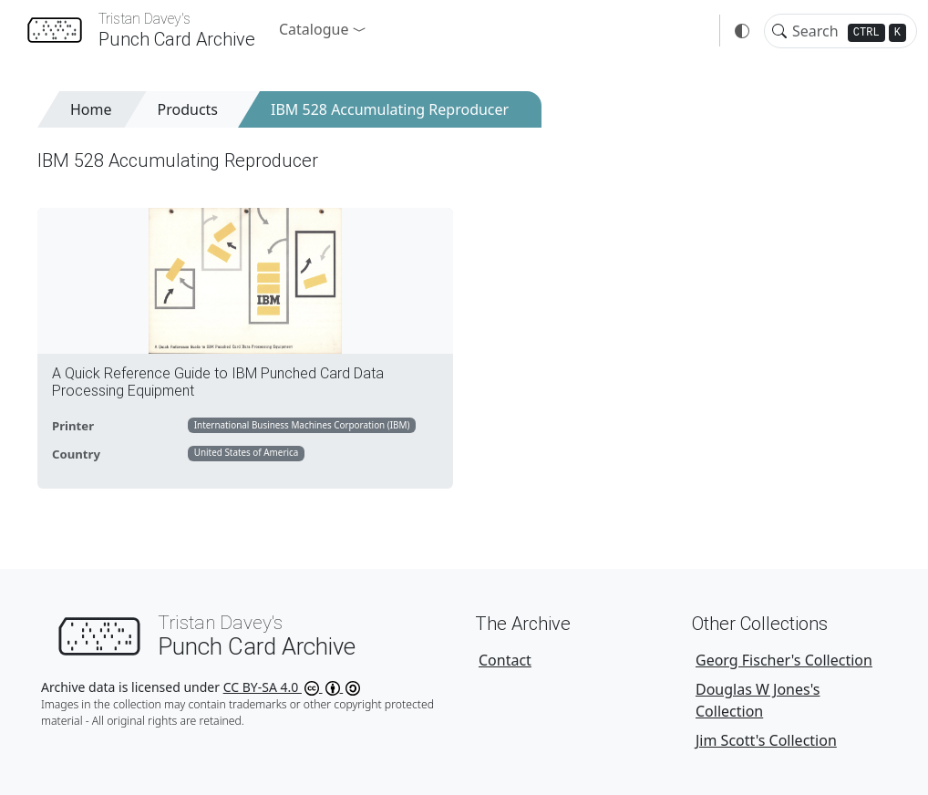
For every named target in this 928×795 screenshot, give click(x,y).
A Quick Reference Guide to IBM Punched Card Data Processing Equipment (218, 382)
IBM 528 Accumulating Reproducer (390, 109)
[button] (323, 29)
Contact (505, 660)
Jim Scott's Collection (766, 740)
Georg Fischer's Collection (784, 660)
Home (91, 109)
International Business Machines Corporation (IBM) (302, 424)
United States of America (246, 452)
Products (188, 109)
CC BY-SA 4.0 (292, 687)
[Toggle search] (779, 31)
